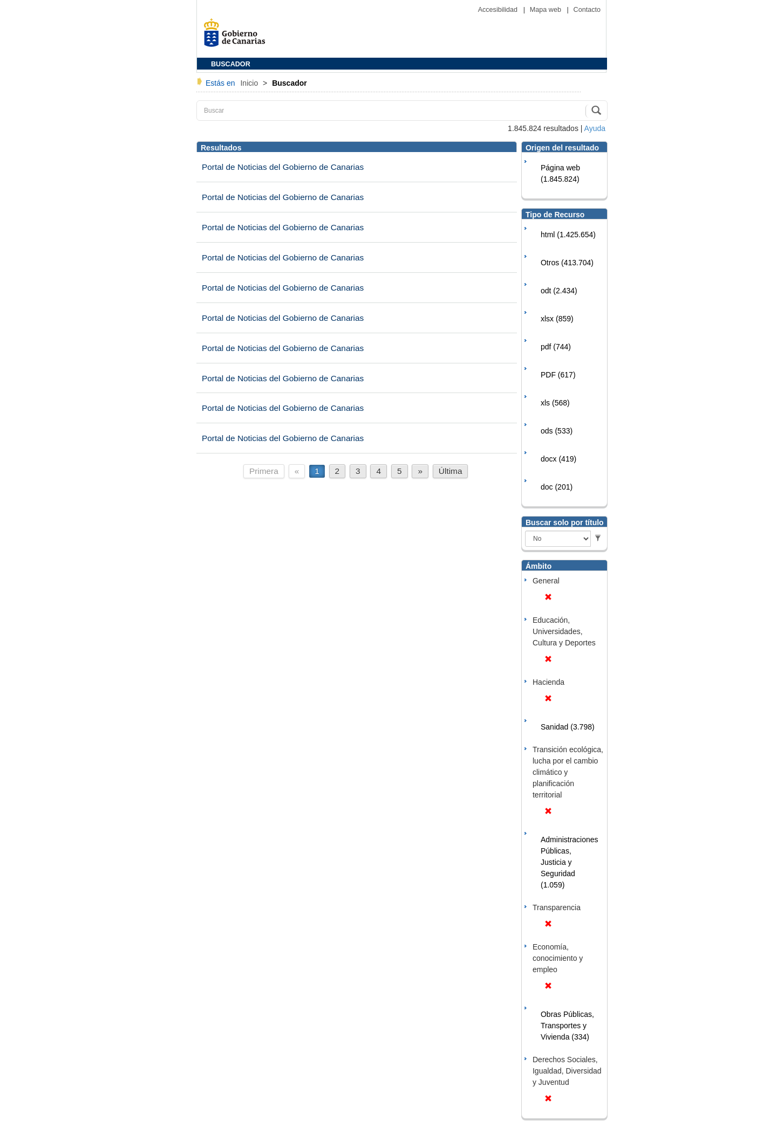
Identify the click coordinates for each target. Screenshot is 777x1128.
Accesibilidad (499, 9)
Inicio (250, 83)
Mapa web (546, 9)
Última (450, 471)
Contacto (587, 9)
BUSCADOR (230, 64)
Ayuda (594, 128)
